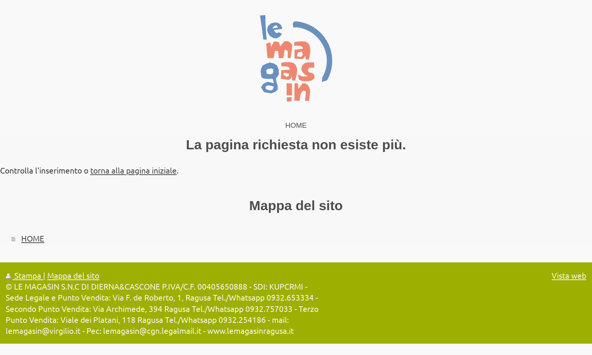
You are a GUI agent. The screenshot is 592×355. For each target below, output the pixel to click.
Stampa (24, 275)
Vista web (569, 275)
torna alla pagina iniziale (133, 170)
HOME (32, 238)
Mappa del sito (73, 275)
